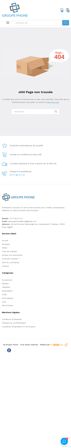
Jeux (4, 302)
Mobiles (5, 284)
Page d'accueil (52, 102)
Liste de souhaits (9, 251)
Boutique (6, 244)
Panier (4, 248)
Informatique (7, 298)
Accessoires (7, 280)
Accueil (5, 240)
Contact (5, 266)
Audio (4, 294)
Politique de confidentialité (14, 323)
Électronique (7, 305)
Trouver (65, 22)
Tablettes (6, 287)
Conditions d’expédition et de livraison (18, 327)
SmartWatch (7, 291)
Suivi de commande (10, 262)
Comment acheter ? (11, 259)
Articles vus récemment (12, 255)
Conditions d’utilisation (12, 319)
